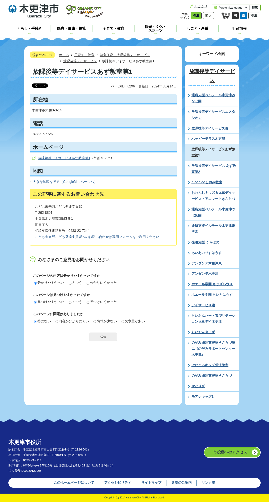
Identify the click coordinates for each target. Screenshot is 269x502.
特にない (42, 321)
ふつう (75, 282)
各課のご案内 (181, 482)
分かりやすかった (49, 282)
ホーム (64, 55)
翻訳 (255, 7)
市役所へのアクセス (230, 452)
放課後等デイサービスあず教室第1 (64, 158)
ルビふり (200, 6)
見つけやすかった (49, 302)
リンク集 (208, 482)
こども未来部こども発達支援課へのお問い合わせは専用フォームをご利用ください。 (99, 237)
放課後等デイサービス (80, 61)
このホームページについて (74, 482)
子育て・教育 (84, 55)
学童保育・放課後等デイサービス (125, 55)
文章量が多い (133, 321)
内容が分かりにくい (72, 321)
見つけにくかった (102, 302)
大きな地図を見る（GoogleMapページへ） (65, 182)
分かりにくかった (102, 282)
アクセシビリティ (117, 482)
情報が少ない (105, 321)
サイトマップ (151, 482)
